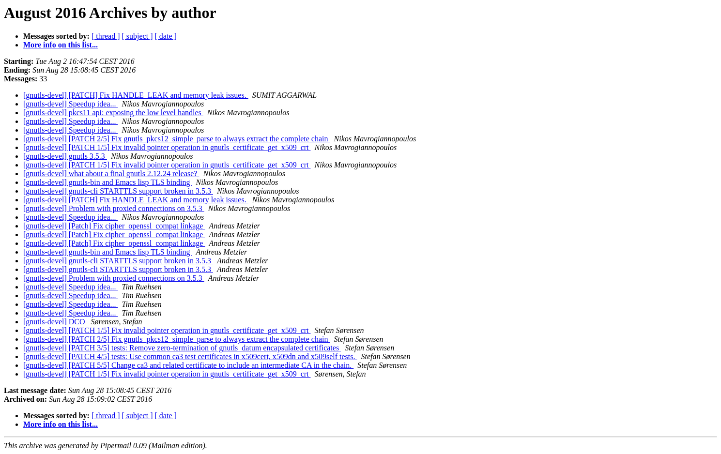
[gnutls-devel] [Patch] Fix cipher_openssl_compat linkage (114, 226)
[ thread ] (106, 36)
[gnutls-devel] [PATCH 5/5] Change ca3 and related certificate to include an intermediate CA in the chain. (188, 365)
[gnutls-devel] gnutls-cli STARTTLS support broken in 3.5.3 (118, 191)
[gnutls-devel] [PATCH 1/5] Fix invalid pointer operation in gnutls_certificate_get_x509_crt (167, 147)
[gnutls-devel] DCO (55, 322)
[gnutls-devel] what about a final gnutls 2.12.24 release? (111, 173)
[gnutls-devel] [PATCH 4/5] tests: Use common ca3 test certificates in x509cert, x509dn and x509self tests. (190, 356)
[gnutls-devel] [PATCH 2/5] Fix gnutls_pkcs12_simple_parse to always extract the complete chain (176, 139)
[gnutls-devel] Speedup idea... (70, 104)
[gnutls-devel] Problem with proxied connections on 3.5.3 (113, 208)
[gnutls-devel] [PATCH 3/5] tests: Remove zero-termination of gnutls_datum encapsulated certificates (182, 348)
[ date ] (166, 36)
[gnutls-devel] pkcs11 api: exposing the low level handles (113, 112)
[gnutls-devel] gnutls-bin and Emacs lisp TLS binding (107, 182)
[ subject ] (137, 36)
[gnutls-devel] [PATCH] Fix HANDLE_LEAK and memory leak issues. (135, 95)
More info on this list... (60, 45)
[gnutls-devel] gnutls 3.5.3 (65, 156)
